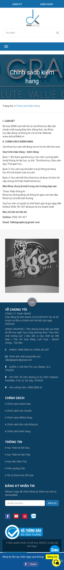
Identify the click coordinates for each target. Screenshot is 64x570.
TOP (32, 302)
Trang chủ (8, 106)
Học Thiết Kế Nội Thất (17, 454)
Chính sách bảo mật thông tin (21, 424)
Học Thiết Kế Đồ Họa (17, 447)
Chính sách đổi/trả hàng (18, 417)
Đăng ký (17, 4)
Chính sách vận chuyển (18, 410)
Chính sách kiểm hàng (17, 431)
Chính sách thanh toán (18, 403)
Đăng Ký (52, 556)
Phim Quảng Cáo (15, 468)
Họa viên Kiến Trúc (16, 461)
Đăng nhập (46, 4)
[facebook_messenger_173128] (56, 562)
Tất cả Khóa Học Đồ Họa (19, 475)
